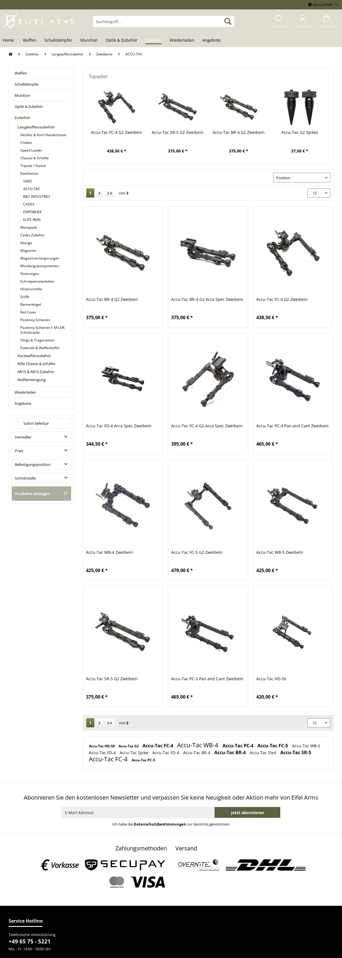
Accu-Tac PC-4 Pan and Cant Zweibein (292, 425)
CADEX (28, 204)
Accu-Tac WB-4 (198, 745)
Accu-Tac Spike (134, 752)
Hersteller (23, 437)
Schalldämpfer (27, 84)
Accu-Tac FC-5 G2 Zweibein (197, 552)
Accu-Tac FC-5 (273, 745)
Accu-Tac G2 (129, 746)
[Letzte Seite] (110, 193)
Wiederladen (25, 392)
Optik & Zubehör (29, 106)
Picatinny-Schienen (35, 319)
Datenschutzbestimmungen (160, 824)
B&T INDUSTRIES (36, 196)
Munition (22, 95)
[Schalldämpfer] (58, 40)
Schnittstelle (25, 478)
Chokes (26, 142)
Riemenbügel (30, 304)
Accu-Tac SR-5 (295, 752)
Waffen (21, 73)
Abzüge (26, 242)
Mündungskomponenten (39, 265)
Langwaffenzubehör (36, 127)
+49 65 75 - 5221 (30, 941)
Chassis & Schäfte (34, 158)
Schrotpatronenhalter (37, 281)
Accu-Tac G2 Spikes (299, 132)
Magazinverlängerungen (39, 258)
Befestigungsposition (33, 464)
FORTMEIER (32, 212)
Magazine (28, 250)
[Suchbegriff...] (163, 21)
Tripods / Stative (33, 165)
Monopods (28, 227)
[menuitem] (163, 24)
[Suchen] (227, 21)
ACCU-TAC (31, 188)
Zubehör (23, 117)
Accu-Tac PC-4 (239, 745)
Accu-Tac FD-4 (103, 752)
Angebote (23, 403)
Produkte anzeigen (41, 493)
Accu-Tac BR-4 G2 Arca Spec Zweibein (207, 299)
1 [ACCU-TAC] (90, 193)
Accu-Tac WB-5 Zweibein (279, 552)
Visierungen (29, 273)
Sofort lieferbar (36, 423)
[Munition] (89, 40)
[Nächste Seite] (99, 193)
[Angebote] (211, 40)
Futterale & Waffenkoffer (40, 347)
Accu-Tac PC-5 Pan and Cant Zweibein (207, 678)
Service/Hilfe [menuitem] (321, 4)
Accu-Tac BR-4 (197, 752)
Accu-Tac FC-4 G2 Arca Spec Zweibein (207, 425)
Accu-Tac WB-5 (306, 745)
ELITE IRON (32, 219)
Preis (19, 450)
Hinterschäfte (31, 289)
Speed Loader (31, 150)
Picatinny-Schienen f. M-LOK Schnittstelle (42, 330)
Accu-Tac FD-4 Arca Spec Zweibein (118, 425)
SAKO (27, 181)
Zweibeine (29, 173)
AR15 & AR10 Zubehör (35, 371)
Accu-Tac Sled (263, 752)
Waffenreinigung (31, 379)
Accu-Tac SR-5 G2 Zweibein (177, 132)
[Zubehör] (153, 40)
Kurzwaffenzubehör (34, 355)
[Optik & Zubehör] (121, 40)
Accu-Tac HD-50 (271, 678)
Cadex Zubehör (32, 235)
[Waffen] (29, 40)
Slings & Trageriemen (37, 340)
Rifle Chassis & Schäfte (36, 363)
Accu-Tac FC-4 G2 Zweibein (116, 132)
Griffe (24, 296)
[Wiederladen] (182, 40)
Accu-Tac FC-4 (158, 745)
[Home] (10, 40)
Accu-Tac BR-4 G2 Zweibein (239, 132)
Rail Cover (28, 312)
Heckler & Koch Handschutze (43, 134)
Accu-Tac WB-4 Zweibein (109, 552)
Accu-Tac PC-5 (143, 760)
